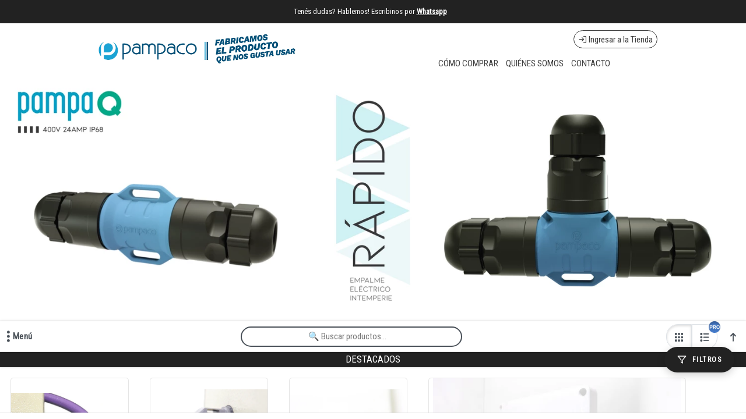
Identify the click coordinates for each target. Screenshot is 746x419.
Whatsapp (432, 11)
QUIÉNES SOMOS (535, 63)
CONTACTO (590, 63)
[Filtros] (699, 359)
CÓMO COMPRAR (468, 63)
